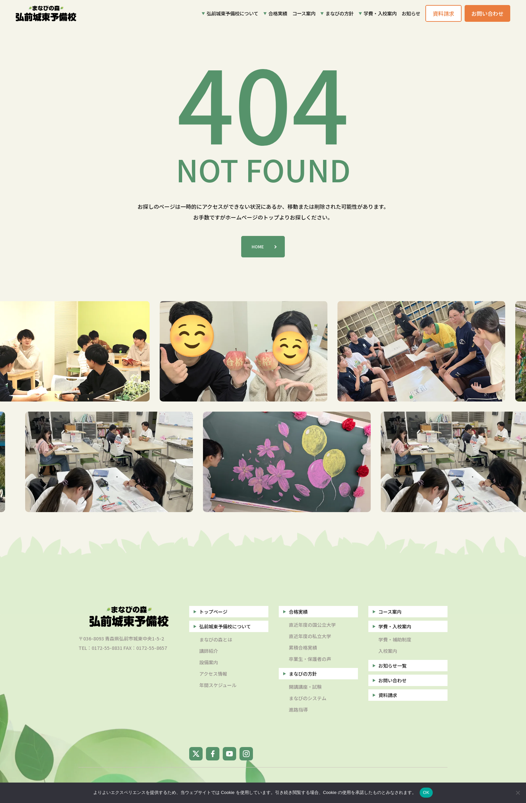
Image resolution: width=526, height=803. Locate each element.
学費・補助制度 (394, 639)
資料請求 (387, 695)
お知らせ (411, 13)
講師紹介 (208, 650)
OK (426, 792)
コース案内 (303, 13)
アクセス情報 (213, 673)
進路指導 (298, 709)
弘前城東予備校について (232, 13)
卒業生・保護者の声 (310, 659)
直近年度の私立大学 (310, 636)
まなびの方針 (339, 13)
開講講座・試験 (305, 686)
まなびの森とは (215, 639)
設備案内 (208, 662)
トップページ (213, 611)
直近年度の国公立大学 (312, 624)
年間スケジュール (217, 685)
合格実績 (277, 13)
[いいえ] (517, 792)
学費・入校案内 (380, 13)
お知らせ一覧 (392, 665)
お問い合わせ (392, 680)
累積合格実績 (303, 647)
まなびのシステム (307, 698)
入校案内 (387, 650)
